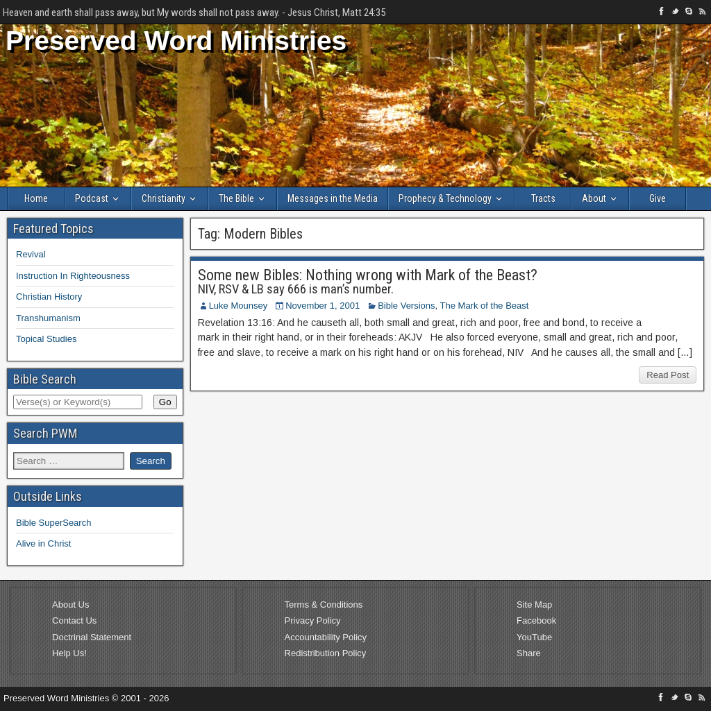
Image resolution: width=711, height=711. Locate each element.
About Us (70, 604)
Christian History (49, 296)
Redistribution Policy (326, 653)
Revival (31, 254)
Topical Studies (46, 339)
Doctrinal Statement (91, 637)
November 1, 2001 (322, 305)
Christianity (163, 198)
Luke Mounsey (238, 305)
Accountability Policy (326, 637)
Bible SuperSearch (53, 522)
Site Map (534, 604)
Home (36, 198)
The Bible (236, 198)
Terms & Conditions (324, 604)
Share (529, 653)
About (594, 198)
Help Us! (69, 653)
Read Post (667, 375)
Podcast (91, 198)
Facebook (536, 620)
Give (657, 198)
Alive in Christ (43, 543)
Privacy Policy (313, 620)
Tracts (543, 198)
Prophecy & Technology (445, 198)
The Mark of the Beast (484, 305)
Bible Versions (406, 305)
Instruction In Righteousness (73, 276)
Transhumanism (48, 318)
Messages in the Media (332, 198)
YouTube (534, 637)
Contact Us (74, 620)
